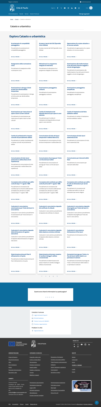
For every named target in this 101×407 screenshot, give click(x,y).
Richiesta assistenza (35, 390)
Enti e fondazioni (13, 365)
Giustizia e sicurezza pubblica (58, 360)
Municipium (80, 404)
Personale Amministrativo (15, 370)
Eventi (73, 372)
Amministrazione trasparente (58, 383)
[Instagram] (67, 8)
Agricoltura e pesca (55, 372)
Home (11, 19)
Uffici (10, 362)
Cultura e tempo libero (35, 360)
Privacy (22, 404)
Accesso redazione (88, 404)
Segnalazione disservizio (35, 385)
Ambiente (53, 365)
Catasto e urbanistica (35, 370)
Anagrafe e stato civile (35, 357)
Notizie (73, 357)
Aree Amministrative (14, 360)
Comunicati (74, 360)
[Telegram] (74, 8)
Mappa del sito (33, 404)
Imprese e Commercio (35, 365)
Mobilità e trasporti (34, 375)
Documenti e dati (13, 372)
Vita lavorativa (33, 362)
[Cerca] (91, 8)
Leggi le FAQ (33, 388)
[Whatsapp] (78, 8)
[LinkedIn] (71, 8)
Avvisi (73, 362)
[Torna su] (97, 403)
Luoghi (73, 369)
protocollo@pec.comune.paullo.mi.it (18, 392)
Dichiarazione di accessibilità (58, 390)
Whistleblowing (33, 393)
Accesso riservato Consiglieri (37, 395)
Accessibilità (15, 404)
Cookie (26, 404)
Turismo (32, 372)
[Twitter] (60, 8)
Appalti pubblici (33, 367)
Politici (10, 367)
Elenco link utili (54, 393)
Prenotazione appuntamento (37, 383)
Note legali (53, 388)
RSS (10, 404)
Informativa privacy (55, 385)
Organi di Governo (13, 357)
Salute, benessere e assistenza (58, 367)
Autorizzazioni (54, 370)
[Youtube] (63, 8)
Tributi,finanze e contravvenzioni (59, 362)
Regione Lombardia (13, 2)
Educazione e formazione (57, 357)
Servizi (16, 19)
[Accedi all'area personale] (85, 2)
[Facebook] (56, 8)
